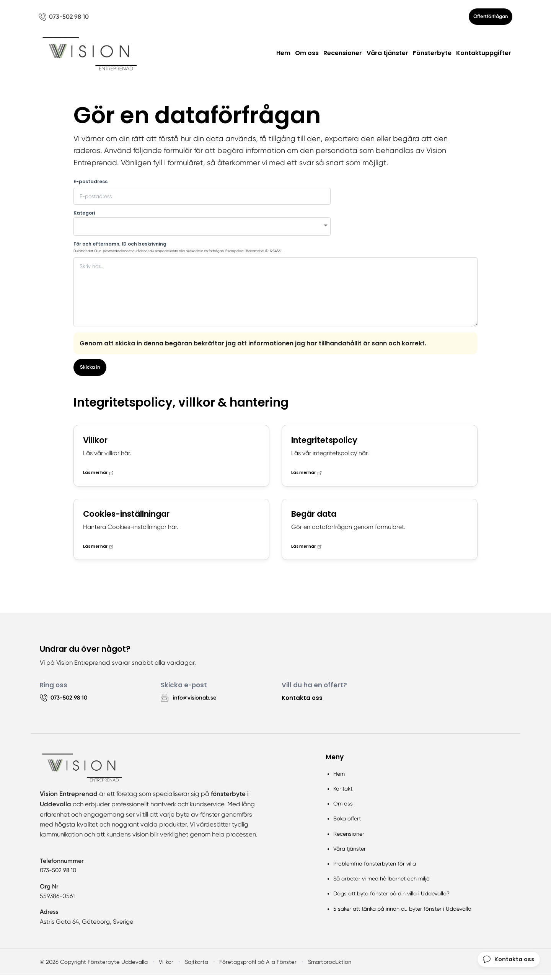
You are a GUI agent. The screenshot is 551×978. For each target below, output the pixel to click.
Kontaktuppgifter (483, 55)
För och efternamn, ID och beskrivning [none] (119, 246)
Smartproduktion (324, 965)
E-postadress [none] (90, 184)
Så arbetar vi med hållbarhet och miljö (381, 882)
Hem (283, 55)
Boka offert (347, 822)
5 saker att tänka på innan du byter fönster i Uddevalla (402, 911)
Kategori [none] (84, 215)
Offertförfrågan (485, 18)
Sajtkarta (193, 965)
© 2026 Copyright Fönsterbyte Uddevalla (92, 965)
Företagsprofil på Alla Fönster (254, 965)
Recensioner (342, 55)
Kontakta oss (303, 700)
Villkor (163, 965)
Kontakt (342, 792)
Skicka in (90, 370)
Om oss (307, 55)
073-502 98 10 (59, 873)
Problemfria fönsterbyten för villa (374, 867)
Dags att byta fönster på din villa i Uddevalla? (391, 896)
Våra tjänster (387, 55)
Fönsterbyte (432, 55)
